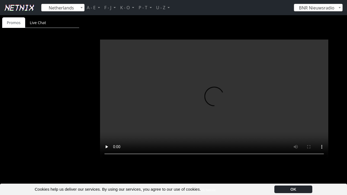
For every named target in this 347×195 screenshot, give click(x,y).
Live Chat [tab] (38, 22)
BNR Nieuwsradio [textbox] (316, 8)
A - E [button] (92, 8)
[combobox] (63, 7)
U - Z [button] (161, 8)
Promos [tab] (14, 22)
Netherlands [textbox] (61, 8)
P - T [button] (143, 8)
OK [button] (293, 189)
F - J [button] (108, 8)
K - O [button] (125, 8)
